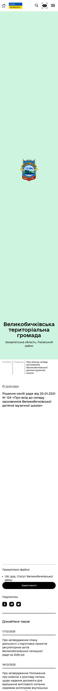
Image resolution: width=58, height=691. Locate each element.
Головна (6, 362)
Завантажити (29, 585)
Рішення (19, 362)
